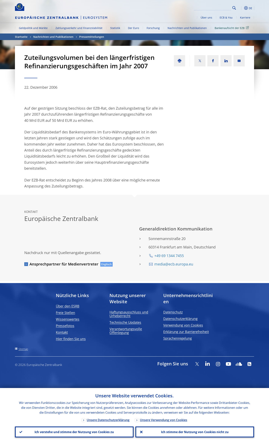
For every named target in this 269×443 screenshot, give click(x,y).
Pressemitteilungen (91, 37)
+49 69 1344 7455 (169, 255)
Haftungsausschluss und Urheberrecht (128, 314)
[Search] (212, 7)
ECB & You (226, 17)
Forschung (153, 28)
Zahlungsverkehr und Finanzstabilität (78, 28)
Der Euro (133, 28)
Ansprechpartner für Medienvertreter (64, 264)
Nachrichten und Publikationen (187, 28)
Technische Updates (125, 322)
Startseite (21, 37)
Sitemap (23, 349)
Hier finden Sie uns (71, 339)
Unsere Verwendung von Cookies (163, 420)
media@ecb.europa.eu (173, 264)
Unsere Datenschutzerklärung (108, 420)
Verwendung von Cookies (183, 325)
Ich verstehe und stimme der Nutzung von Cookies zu (74, 432)
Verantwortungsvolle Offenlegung (125, 331)
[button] (241, 8)
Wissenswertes (67, 319)
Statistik (115, 28)
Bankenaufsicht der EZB (232, 28)
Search (234, 8)
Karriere (245, 17)
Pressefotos (65, 325)
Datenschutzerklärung (180, 318)
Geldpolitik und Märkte (33, 28)
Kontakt (62, 332)
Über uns (206, 17)
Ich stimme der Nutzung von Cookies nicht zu (195, 432)
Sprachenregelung (177, 338)
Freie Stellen (65, 312)
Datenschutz (173, 312)
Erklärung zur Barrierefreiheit (186, 331)
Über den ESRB (67, 306)
